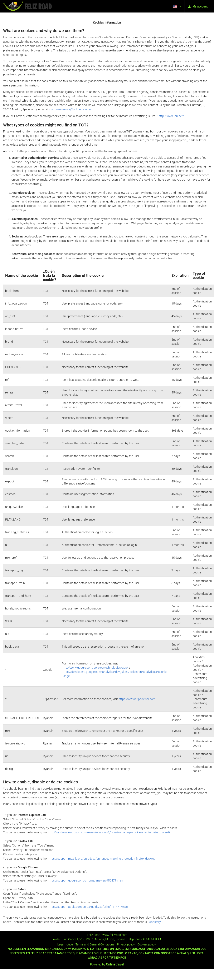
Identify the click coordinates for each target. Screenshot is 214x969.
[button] (177, 6)
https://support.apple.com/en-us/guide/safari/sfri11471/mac (88, 906)
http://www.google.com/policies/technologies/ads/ (95, 667)
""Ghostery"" (154, 922)
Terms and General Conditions (95, 944)
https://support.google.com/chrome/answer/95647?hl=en (85, 880)
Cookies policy (146, 944)
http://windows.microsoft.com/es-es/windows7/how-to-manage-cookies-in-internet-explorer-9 (109, 832)
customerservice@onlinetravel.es (70, 109)
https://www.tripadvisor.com (136, 699)
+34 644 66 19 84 (151, 939)
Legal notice (65, 944)
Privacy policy (126, 944)
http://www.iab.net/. (172, 116)
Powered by (107, 964)
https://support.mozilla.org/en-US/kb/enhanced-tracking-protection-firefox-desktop (102, 858)
